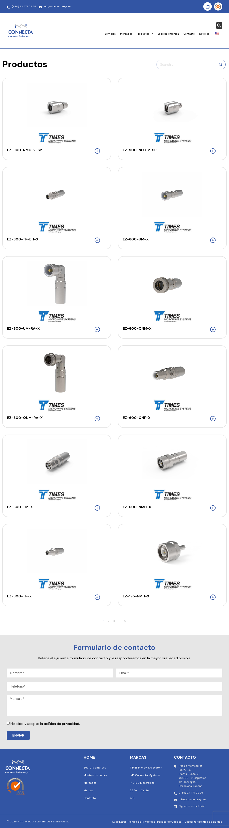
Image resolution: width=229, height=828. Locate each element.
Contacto (189, 33)
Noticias (204, 33)
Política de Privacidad (141, 822)
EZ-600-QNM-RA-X (25, 417)
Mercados (126, 33)
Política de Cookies (169, 822)
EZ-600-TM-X (20, 507)
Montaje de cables (95, 775)
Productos (145, 33)
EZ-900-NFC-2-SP (140, 150)
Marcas (88, 790)
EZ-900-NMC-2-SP (24, 150)
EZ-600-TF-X (19, 596)
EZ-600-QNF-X (137, 417)
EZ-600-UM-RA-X (23, 328)
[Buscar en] (220, 64)
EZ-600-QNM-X (137, 328)
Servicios (110, 33)
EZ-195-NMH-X (136, 596)
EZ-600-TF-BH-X (22, 239)
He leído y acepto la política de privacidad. (45, 723)
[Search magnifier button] (219, 25)
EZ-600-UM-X (136, 239)
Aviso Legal (119, 822)
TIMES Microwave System (146, 767)
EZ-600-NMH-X (137, 507)
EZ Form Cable (139, 790)
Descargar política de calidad (203, 822)
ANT (132, 798)
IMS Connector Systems (145, 775)
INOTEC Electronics (142, 783)
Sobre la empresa (168, 33)
